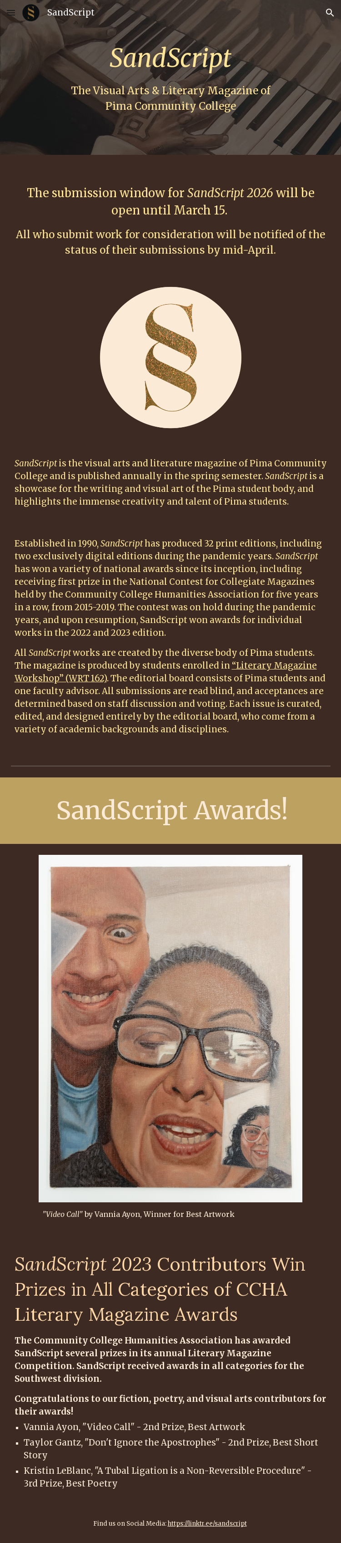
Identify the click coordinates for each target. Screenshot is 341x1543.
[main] (171, 77)
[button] (11, 12)
